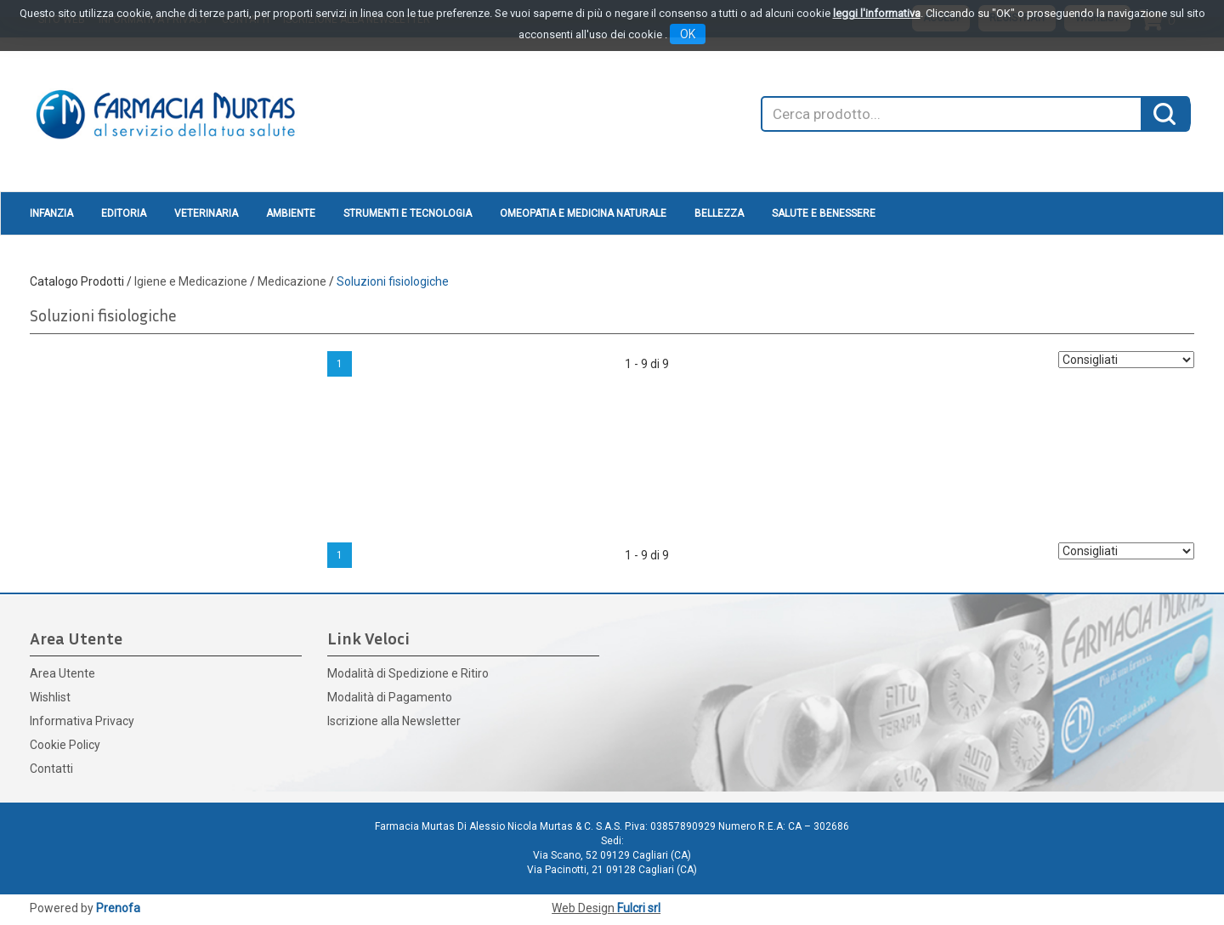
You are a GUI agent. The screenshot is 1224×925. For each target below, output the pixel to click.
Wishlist (50, 697)
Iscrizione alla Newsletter (394, 721)
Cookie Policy (65, 745)
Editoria (123, 213)
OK (687, 34)
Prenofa (118, 908)
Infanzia (51, 213)
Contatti (51, 768)
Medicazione (292, 281)
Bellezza (719, 213)
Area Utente (62, 673)
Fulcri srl (638, 908)
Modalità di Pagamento (389, 697)
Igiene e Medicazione (190, 281)
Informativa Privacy (82, 721)
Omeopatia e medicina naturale (583, 213)
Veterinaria (206, 213)
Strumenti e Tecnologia (407, 213)
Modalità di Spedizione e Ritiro (408, 673)
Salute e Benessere (824, 213)
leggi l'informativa (877, 13)
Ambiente (290, 213)
